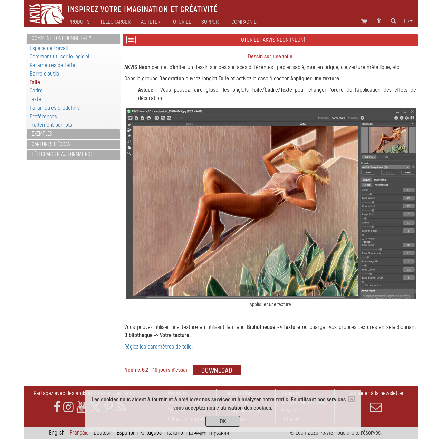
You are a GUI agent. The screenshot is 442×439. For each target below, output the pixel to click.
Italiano (175, 432)
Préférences (43, 116)
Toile (35, 82)
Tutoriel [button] (181, 22)
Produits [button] (79, 22)
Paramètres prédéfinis (55, 107)
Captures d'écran (51, 144)
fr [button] (408, 21)
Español (125, 432)
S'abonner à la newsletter (375, 401)
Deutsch (103, 432)
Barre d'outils (44, 73)
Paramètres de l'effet (53, 65)
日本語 (197, 432)
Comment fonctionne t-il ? (61, 38)
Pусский (220, 432)
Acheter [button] (150, 22)
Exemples (42, 133)
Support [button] (211, 22)
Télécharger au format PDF (62, 154)
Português (150, 432)
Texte (35, 99)
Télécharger (115, 22)
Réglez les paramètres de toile (158, 346)
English (57, 432)
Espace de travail (49, 48)
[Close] (351, 399)
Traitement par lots (51, 124)
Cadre (36, 90)
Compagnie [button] (244, 22)
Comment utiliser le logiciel (59, 56)
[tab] (73, 39)
